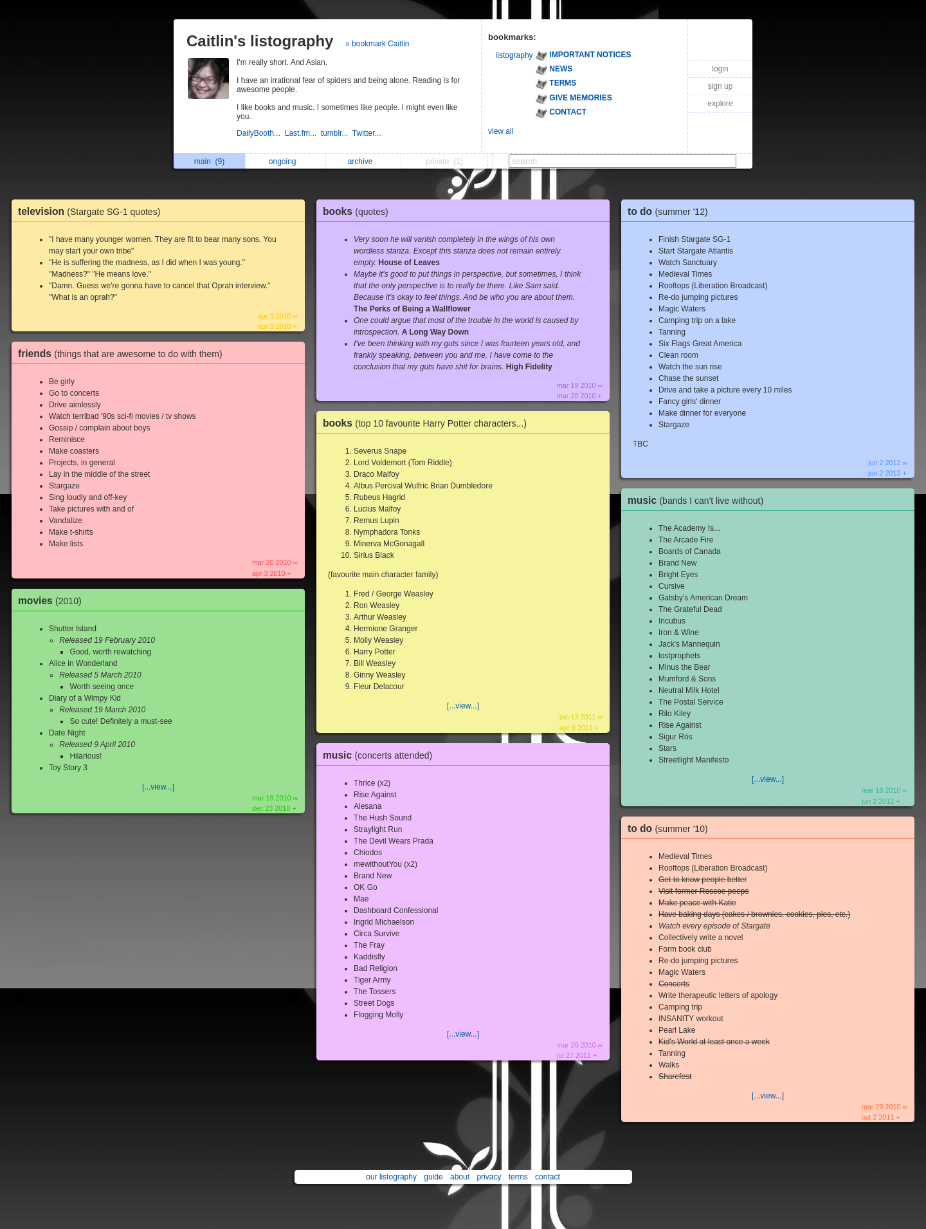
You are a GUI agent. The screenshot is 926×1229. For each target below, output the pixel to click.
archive (363, 161)
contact (547, 1176)
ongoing (286, 161)
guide (433, 1176)
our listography (391, 1176)
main (209, 161)
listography (514, 55)
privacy (489, 1176)
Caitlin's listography (259, 41)
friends (123, 353)
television (92, 211)
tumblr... (336, 133)
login (720, 68)
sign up (720, 86)
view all (500, 131)
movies (53, 600)
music (381, 755)
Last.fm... (303, 133)
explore (719, 103)
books (359, 211)
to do (671, 211)
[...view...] (158, 786)
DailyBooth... (261, 133)
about (459, 1176)
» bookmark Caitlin (377, 43)
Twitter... (367, 133)
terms (518, 1176)
